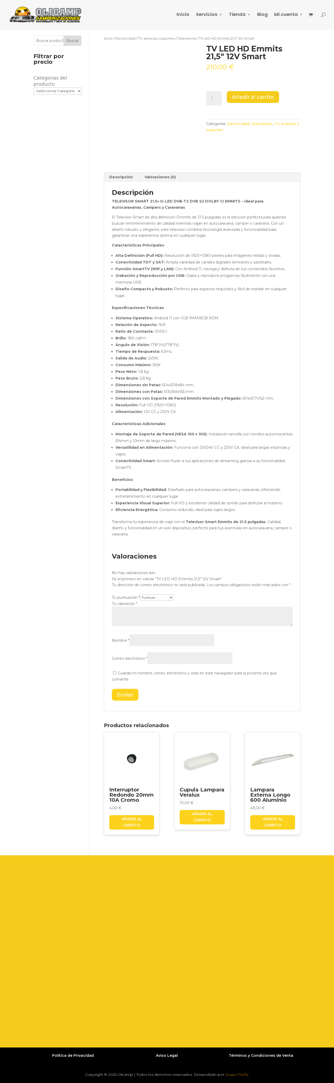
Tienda (237, 15)
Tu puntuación (126, 597)
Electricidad (125, 38)
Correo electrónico (129, 658)
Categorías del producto (50, 81)
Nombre (120, 640)
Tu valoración (124, 603)
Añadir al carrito (253, 97)
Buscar (72, 40)
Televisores (187, 38)
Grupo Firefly (236, 1074)
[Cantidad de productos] (214, 98)
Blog (262, 15)
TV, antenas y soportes (156, 38)
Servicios (206, 15)
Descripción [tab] (121, 177)
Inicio (183, 15)
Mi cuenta (286, 15)
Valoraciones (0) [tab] (160, 177)
